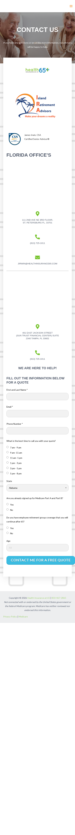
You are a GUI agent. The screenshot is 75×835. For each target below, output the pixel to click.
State (9, 481)
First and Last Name (17, 389)
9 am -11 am (14, 452)
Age (8, 541)
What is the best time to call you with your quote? (31, 441)
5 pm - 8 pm (14, 473)
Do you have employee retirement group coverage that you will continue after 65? (37, 519)
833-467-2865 (59, 597)
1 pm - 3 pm (14, 462)
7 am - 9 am (13, 447)
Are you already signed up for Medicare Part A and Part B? (34, 498)
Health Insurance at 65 (38, 597)
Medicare (23, 616)
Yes (10, 504)
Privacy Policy (10, 616)
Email (9, 406)
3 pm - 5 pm (14, 468)
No (9, 509)
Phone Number (14, 423)
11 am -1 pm (14, 457)
